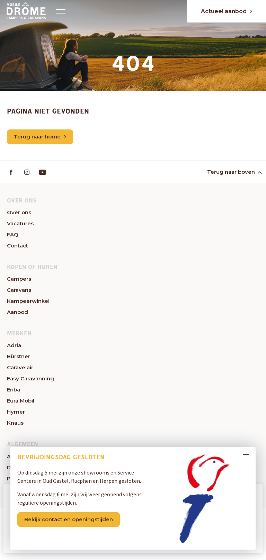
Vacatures (20, 223)
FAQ (12, 234)
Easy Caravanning (30, 378)
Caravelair (20, 367)
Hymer (16, 411)
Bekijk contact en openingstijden (68, 519)
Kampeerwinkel (28, 301)
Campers (19, 279)
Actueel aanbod (226, 11)
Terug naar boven (234, 172)
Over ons (19, 212)
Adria (14, 345)
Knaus (15, 422)
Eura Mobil (20, 400)
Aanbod (17, 312)
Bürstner (18, 356)
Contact (17, 245)
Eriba (13, 389)
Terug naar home (40, 136)
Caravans (19, 290)
